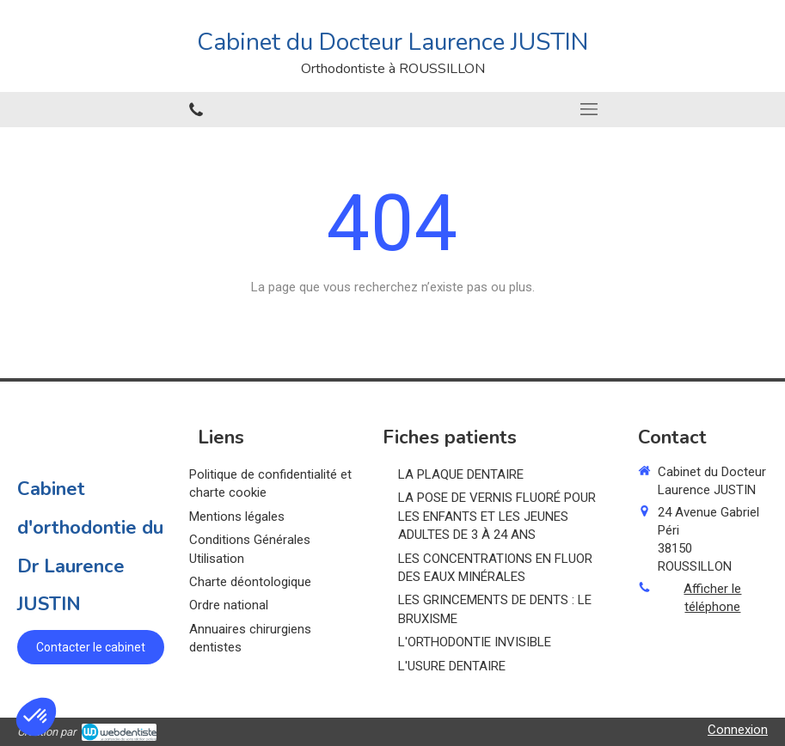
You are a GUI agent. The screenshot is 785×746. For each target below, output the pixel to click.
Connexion (738, 729)
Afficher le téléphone (712, 598)
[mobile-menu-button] (589, 109)
